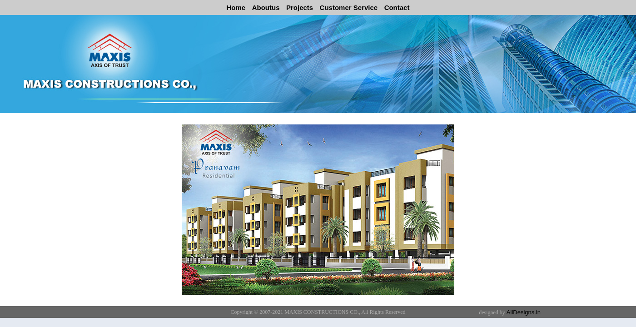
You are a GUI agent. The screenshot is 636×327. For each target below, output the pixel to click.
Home (236, 7)
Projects (299, 7)
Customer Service (349, 7)
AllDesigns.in (524, 312)
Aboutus (266, 7)
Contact (397, 7)
